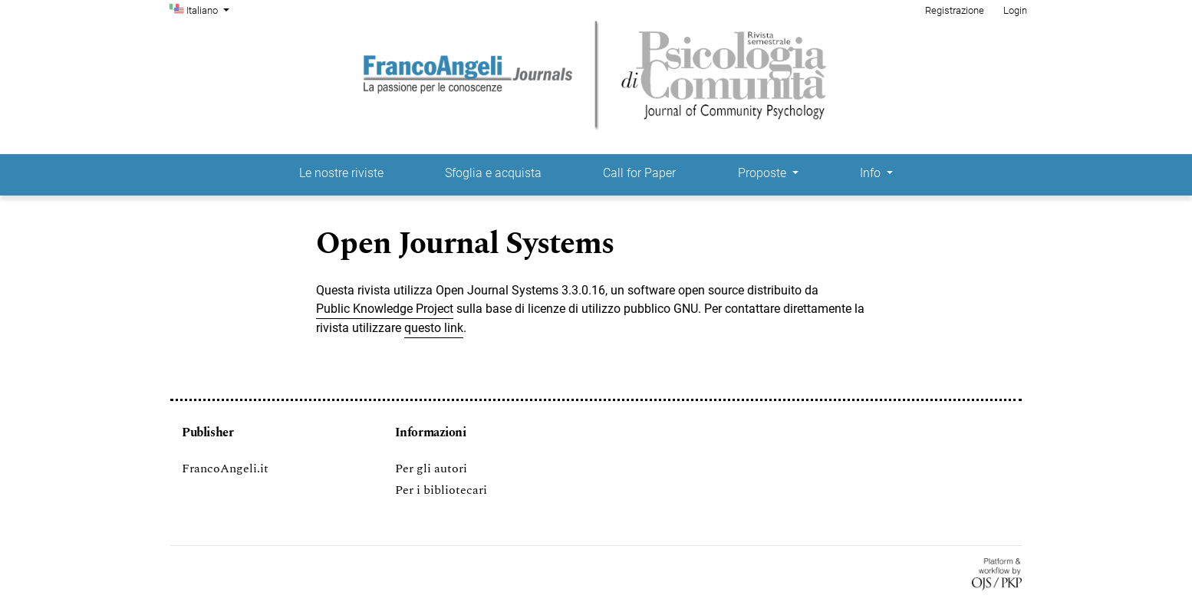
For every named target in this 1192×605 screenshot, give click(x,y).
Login (1015, 10)
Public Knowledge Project (384, 308)
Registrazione (954, 10)
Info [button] (872, 173)
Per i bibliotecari (441, 490)
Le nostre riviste (341, 173)
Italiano (209, 9)
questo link (433, 328)
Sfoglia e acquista (493, 173)
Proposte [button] (763, 173)
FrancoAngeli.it (225, 468)
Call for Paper (639, 173)
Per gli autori (431, 468)
